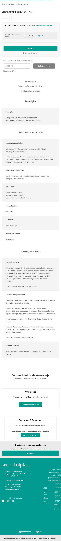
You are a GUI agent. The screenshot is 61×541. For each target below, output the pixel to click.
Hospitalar (11, 4)
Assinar (30, 453)
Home (3, 4)
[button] (46, 488)
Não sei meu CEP (8, 71)
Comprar (30, 48)
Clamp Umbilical (23, 4)
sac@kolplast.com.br (12, 489)
